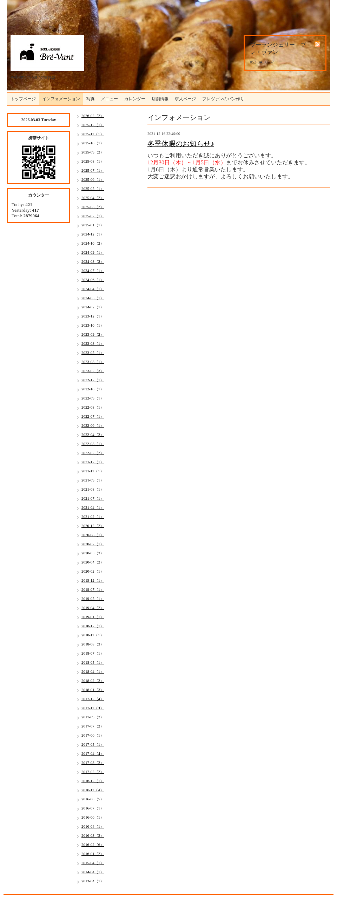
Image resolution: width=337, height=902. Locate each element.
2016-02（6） (92, 844)
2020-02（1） (92, 571)
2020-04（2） (92, 562)
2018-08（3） (92, 644)
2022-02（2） (92, 453)
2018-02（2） (92, 680)
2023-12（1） (92, 316)
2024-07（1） (92, 270)
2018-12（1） (92, 626)
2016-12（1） (92, 781)
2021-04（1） (92, 507)
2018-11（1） (92, 635)
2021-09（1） (92, 480)
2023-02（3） (92, 371)
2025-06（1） (92, 179)
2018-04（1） (92, 671)
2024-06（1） (92, 280)
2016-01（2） (92, 854)
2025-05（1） (92, 188)
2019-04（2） (92, 608)
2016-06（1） (92, 817)
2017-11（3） (92, 708)
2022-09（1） (92, 398)
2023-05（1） (92, 352)
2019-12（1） (92, 580)
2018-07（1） (92, 653)
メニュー (109, 98)
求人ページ (185, 98)
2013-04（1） (92, 881)
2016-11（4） (92, 790)
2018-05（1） (92, 662)
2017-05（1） (92, 744)
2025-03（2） (92, 207)
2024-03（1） (92, 298)
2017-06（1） (92, 735)
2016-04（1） (92, 826)
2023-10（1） (92, 325)
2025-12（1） (92, 125)
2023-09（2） (92, 334)
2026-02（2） (92, 116)
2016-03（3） (92, 835)
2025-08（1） (92, 161)
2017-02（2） (92, 772)
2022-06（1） (92, 425)
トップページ (23, 98)
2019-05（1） (92, 598)
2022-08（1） (92, 407)
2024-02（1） (92, 307)
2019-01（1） (92, 617)
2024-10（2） (92, 243)
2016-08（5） (92, 799)
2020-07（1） (92, 544)
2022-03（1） (92, 444)
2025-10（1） (92, 143)
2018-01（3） (92, 690)
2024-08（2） (92, 261)
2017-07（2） (92, 726)
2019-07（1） (92, 589)
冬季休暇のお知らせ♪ (180, 144)
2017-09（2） (92, 717)
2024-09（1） (92, 252)
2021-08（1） (92, 489)
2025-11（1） (92, 134)
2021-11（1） (92, 471)
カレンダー (134, 98)
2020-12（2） (92, 526)
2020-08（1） (92, 535)
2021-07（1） (92, 498)
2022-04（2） (92, 434)
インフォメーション (61, 98)
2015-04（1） (92, 863)
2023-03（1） (92, 362)
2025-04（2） (92, 198)
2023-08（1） (92, 343)
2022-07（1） (92, 416)
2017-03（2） (92, 762)
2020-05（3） (92, 553)
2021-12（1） (92, 462)
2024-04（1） (92, 289)
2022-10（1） (92, 389)
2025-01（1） (92, 225)
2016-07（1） (92, 808)
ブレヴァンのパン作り (223, 98)
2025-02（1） (92, 216)
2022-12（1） (92, 380)
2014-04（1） (92, 872)
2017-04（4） (92, 753)
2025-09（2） (92, 152)
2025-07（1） (92, 170)
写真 (90, 98)
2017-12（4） (92, 699)
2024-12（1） (92, 234)
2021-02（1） (92, 516)
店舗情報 (160, 98)
